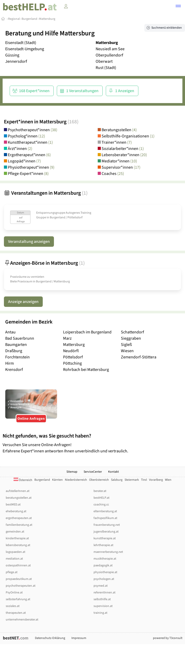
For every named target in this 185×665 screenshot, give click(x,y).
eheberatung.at (16, 511)
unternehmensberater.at (22, 619)
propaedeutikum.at (19, 579)
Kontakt (113, 472)
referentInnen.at (104, 592)
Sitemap (71, 472)
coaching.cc (101, 504)
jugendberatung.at (106, 531)
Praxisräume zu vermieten (27, 277)
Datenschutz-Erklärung (50, 638)
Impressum (78, 638)
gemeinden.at (15, 531)
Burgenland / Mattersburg (53, 281)
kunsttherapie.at (105, 538)
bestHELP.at (101, 498)
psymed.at (101, 586)
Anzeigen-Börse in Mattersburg (44, 263)
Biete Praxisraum (21, 281)
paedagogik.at (103, 565)
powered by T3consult (167, 638)
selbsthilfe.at (102, 599)
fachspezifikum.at (105, 518)
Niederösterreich (76, 480)
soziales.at (13, 606)
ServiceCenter (93, 472)
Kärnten (57, 480)
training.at (100, 613)
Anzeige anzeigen (23, 302)
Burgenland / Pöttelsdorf (66, 217)
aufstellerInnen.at (17, 491)
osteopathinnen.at (18, 565)
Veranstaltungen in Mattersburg (46, 193)
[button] (178, 7)
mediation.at (14, 558)
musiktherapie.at (105, 558)
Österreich (23, 480)
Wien (168, 480)
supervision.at (103, 606)
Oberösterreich (99, 480)
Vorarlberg (156, 480)
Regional (14, 19)
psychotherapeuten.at (20, 586)
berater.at (100, 491)
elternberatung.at (105, 511)
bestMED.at (13, 504)
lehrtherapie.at (103, 545)
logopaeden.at (15, 552)
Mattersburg (47, 19)
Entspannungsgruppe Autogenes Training (63, 213)
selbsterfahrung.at (18, 599)
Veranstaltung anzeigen (29, 241)
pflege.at (11, 572)
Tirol (144, 480)
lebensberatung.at (18, 545)
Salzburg (116, 480)
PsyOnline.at (14, 592)
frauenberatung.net (107, 525)
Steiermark (132, 480)
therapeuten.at (16, 613)
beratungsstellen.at (19, 498)
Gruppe (41, 217)
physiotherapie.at (105, 572)
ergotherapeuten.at (19, 518)
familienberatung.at (19, 525)
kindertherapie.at (17, 538)
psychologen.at (104, 579)
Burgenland (29, 19)
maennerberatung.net (108, 552)
